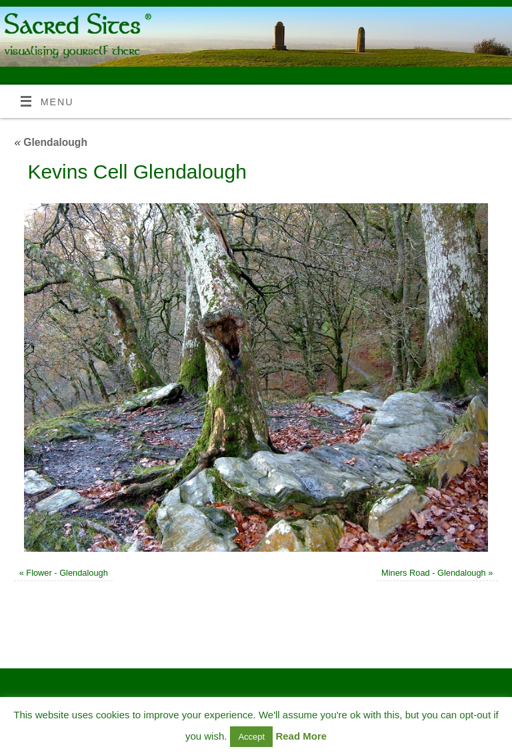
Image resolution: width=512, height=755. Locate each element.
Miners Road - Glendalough (433, 573)
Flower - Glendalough (67, 573)
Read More (301, 736)
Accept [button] (251, 737)
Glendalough (50, 142)
